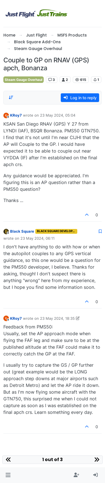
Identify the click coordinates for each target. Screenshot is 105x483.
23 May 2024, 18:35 (57, 318)
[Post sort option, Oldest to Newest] (11, 97)
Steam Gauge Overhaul (23, 80)
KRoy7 (16, 115)
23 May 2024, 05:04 (57, 115)
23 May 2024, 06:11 (37, 238)
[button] (8, 475)
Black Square (22, 231)
